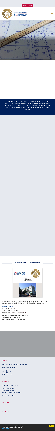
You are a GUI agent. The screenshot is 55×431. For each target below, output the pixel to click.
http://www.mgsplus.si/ (19, 312)
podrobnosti (5, 428)
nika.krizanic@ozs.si (15, 392)
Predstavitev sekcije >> (9, 396)
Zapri (51, 426)
